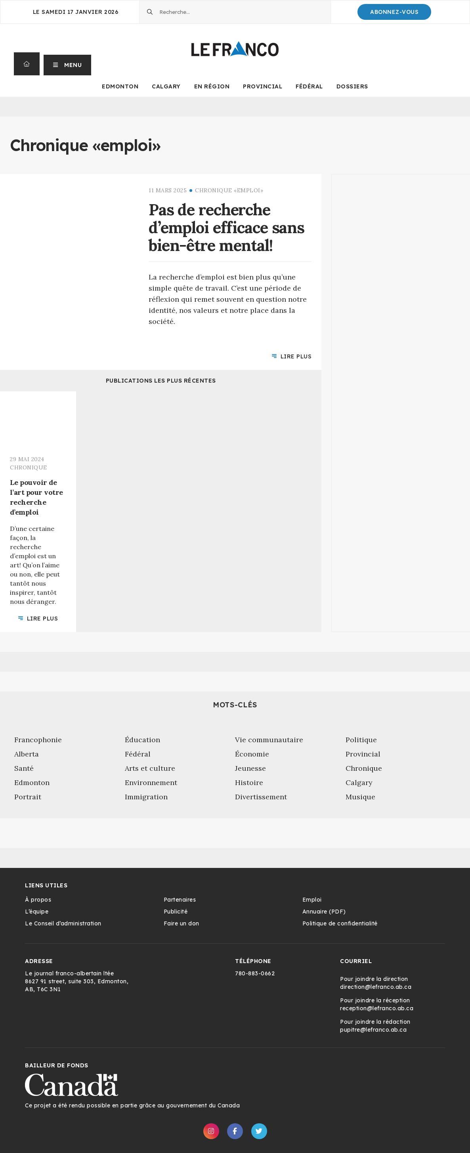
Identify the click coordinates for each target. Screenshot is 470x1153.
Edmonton (120, 86)
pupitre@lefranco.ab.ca (373, 1029)
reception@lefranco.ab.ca (376, 1008)
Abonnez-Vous (394, 11)
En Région (212, 86)
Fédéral (309, 86)
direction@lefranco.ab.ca (375, 986)
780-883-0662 (255, 973)
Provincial (262, 86)
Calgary (166, 86)
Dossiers (352, 86)
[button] (68, 63)
